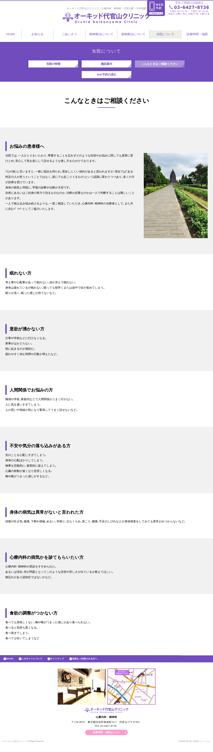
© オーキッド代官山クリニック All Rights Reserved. (31, 747)
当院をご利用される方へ (96, 664)
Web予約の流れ (106, 78)
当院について (165, 35)
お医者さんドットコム (198, 747)
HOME (11, 664)
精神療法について (101, 35)
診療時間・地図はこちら (106, 738)
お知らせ (37, 35)
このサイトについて (36, 664)
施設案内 (106, 65)
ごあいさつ (69, 35)
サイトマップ (65, 664)
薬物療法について (133, 35)
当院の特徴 (53, 65)
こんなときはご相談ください (159, 65)
